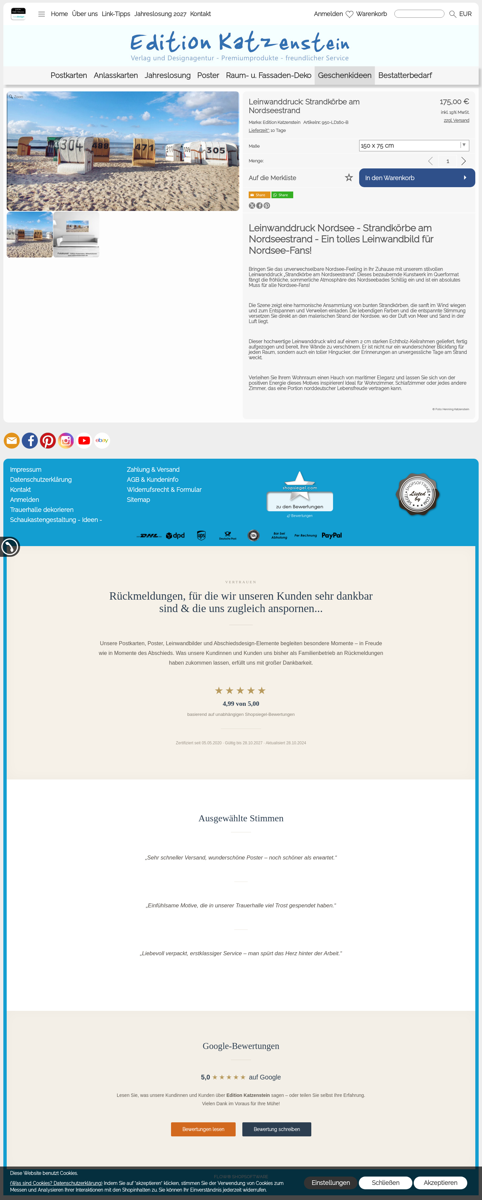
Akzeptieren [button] (440, 1182)
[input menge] (447, 161)
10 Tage (267, 130)
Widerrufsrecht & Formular (164, 489)
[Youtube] (84, 440)
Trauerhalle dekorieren (41, 509)
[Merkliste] (349, 14)
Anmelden (328, 13)
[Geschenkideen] (345, 75)
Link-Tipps (116, 13)
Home (59, 13)
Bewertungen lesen (203, 1129)
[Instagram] (66, 440)
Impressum (25, 469)
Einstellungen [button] (331, 1182)
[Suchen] (419, 14)
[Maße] (414, 145)
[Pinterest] (47, 440)
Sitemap (138, 499)
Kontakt (200, 13)
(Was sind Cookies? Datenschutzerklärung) (56, 1183)
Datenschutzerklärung (41, 479)
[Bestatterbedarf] (405, 75)
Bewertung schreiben (277, 1129)
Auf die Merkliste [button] (272, 177)
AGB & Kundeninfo (152, 479)
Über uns (85, 13)
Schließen (385, 1182)
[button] (41, 14)
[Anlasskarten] (115, 75)
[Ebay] (102, 440)
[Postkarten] (68, 75)
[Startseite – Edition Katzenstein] (18, 9)
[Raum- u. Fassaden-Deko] (269, 75)
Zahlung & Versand (153, 469)
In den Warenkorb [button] (389, 177)
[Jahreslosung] (167, 75)
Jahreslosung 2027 (160, 13)
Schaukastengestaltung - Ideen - (56, 519)
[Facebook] (29, 440)
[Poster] (208, 75)
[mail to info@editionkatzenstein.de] (11, 440)
